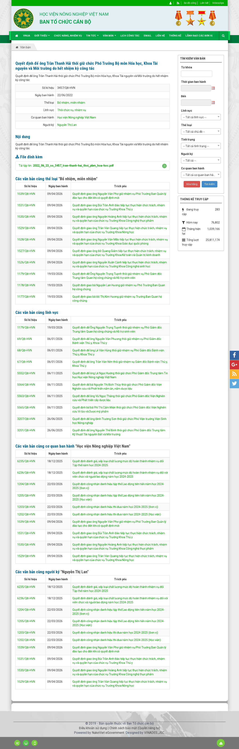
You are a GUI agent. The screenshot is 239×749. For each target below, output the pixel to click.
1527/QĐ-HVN (26, 251)
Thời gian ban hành (193, 81)
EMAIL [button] (147, 35)
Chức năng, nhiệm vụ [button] (68, 35)
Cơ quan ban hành (192, 168)
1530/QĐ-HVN (26, 216)
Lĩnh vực (186, 110)
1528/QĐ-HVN (26, 239)
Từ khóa (186, 67)
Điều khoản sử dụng (93, 728)
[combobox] (201, 117)
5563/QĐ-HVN (26, 396)
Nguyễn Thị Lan (67, 124)
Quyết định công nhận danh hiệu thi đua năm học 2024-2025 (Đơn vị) (115, 506)
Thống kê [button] (175, 35)
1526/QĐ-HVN (26, 262)
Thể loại (186, 125)
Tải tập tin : (66, 165)
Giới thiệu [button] (42, 37)
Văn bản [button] (109, 37)
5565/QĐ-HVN (26, 407)
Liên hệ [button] (160, 35)
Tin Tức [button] (92, 37)
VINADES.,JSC (154, 733)
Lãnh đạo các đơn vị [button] (199, 35)
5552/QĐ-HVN (26, 373)
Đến (183, 96)
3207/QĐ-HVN (26, 418)
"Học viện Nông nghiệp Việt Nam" (102, 446)
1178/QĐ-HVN (26, 285)
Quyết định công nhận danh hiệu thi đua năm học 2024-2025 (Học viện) (116, 514)
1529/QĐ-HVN (26, 228)
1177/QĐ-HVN (26, 296)
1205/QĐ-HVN (26, 495)
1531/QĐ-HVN (26, 205)
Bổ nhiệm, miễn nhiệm (71, 102)
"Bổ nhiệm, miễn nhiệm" (78, 178)
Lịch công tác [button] (130, 35)
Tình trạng (188, 139)
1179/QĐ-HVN (26, 273)
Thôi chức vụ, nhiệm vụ (71, 110)
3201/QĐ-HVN (26, 430)
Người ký (187, 154)
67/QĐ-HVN (24, 361)
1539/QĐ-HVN (26, 193)
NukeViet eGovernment (108, 733)
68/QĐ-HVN (24, 350)
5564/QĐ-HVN (26, 384)
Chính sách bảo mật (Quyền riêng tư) (134, 728)
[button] (164, 166)
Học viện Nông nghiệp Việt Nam (76, 117)
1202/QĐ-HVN (26, 514)
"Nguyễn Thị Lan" (75, 571)
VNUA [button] (26, 35)
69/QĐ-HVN (24, 339)
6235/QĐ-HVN (26, 461)
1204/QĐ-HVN (26, 484)
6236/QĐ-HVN (26, 472)
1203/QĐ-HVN (26, 506)
